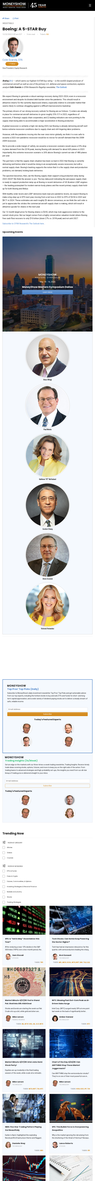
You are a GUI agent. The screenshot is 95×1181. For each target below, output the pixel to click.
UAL (34, 1024)
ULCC (37, 1024)
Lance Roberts (66, 1143)
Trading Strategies (14, 902)
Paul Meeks (48, 429)
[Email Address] (47, 709)
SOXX (82, 1089)
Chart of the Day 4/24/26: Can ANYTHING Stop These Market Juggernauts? (66, 1065)
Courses (10, 858)
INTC (88, 1024)
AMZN (64, 962)
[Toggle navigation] (90, 5)
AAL (23, 1024)
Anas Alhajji (47, 380)
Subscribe (47, 714)
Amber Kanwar (66, 1017)
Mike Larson (18, 1017)
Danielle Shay (18, 1143)
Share (5, 18)
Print (15, 18)
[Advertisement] (47, 655)
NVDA (78, 1089)
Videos (9, 853)
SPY (85, 1089)
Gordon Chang (48, 529)
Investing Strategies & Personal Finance (22, 887)
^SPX (41, 962)
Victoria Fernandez (47, 629)
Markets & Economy (14, 892)
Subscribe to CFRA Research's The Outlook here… (23, 223)
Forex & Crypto (12, 876)
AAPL (60, 962)
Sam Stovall (18, 955)
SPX (89, 1150)
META (73, 962)
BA (47, 34)
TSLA (84, 962)
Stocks (9, 897)
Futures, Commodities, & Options (19, 881)
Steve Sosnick (48, 579)
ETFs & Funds (12, 871)
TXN (38, 1089)
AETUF (26, 1024)
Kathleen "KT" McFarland (47, 479)
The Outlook (61, 87)
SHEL (30, 1024)
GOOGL (69, 962)
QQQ (88, 962)
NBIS (41, 1150)
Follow (12, 64)
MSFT (77, 962)
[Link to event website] (47, 283)
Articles (9, 847)
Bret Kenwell (65, 955)
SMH (81, 962)
